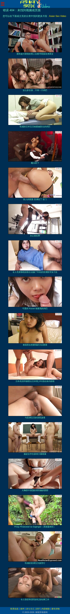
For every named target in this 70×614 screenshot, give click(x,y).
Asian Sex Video (57, 16)
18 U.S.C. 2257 (33, 609)
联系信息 (14, 609)
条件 (22, 609)
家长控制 (55, 609)
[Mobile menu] (2, 4)
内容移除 (46, 609)
